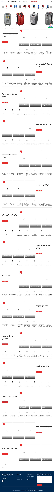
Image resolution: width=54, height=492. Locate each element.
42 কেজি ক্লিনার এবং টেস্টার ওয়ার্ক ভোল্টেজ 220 (46, 407)
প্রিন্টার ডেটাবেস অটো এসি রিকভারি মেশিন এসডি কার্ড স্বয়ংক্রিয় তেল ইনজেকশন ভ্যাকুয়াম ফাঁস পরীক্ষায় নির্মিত (34, 145)
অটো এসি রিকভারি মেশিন (44, 125)
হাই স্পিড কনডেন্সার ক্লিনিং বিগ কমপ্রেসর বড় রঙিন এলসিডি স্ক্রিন (20, 325)
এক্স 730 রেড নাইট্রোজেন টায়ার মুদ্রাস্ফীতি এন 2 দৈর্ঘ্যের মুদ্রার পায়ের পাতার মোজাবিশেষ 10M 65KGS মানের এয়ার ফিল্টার (27, 357)
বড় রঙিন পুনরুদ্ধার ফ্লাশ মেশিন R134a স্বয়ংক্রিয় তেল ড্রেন (41, 174)
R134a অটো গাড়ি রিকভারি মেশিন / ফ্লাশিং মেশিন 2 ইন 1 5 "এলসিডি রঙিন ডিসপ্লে (41, 83)
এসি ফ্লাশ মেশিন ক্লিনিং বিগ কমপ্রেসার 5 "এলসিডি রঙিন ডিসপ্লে (34, 325)
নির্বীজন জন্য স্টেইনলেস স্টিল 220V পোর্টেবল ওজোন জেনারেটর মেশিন (5, 468)
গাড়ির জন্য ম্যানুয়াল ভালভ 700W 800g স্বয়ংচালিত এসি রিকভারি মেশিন (20, 174)
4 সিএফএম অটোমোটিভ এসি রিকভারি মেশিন (18, 256)
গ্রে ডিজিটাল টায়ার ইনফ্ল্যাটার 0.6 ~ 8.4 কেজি (29, 377)
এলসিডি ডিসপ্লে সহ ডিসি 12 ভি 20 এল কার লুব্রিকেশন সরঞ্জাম (18, 437)
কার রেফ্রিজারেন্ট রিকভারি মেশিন (30, 476)
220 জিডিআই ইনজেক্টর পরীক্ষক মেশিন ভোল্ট (35, 407)
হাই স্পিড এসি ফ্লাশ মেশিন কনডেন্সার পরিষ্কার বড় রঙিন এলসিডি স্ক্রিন (48, 295)
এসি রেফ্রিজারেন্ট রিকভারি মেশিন (30, 474)
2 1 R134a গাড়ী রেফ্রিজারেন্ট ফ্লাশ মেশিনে (29, 316)
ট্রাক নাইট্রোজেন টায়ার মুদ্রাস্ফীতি (35, 346)
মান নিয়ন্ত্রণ (18, 477)
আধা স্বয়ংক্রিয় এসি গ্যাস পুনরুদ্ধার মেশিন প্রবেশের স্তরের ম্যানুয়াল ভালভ (20, 235)
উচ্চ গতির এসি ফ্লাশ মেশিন (12, 294)
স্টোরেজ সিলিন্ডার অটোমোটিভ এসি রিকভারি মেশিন (12, 83)
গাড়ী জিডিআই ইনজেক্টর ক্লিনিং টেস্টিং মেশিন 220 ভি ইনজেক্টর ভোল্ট (23, 407)
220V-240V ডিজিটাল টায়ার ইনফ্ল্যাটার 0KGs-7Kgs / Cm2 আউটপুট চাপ (27, 386)
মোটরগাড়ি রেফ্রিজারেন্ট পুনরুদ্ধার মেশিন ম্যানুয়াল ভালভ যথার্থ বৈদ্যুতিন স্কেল (20, 204)
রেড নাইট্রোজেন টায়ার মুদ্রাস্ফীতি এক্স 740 (23, 347)
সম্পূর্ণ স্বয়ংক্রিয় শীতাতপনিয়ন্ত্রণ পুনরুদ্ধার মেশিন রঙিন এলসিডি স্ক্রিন (34, 114)
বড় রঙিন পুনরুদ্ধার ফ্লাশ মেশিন (23, 286)
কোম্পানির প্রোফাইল (19, 474)
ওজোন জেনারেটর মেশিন (9, 449)
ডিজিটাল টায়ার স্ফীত (42, 366)
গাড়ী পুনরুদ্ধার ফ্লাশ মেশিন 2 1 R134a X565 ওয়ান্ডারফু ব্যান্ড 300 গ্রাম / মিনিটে (27, 325)
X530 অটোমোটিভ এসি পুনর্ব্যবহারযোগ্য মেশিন (33, 165)
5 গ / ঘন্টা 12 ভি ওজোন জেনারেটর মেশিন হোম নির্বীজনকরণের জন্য (46, 459)
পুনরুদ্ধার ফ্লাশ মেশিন (42, 306)
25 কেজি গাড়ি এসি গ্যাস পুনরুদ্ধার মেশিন (7, 256)
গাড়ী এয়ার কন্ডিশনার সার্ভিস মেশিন (7, 195)
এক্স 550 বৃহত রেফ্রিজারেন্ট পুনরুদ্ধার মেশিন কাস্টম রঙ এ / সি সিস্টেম (27, 265)
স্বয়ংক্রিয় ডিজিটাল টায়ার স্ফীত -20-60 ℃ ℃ (7, 377)
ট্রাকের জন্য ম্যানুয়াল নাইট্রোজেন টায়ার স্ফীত (46, 347)
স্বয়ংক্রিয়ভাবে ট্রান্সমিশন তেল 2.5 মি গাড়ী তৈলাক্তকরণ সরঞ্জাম (7, 437)
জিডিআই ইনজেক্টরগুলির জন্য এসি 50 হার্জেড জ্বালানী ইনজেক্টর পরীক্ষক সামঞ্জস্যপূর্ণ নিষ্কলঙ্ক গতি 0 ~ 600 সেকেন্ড (34, 417)
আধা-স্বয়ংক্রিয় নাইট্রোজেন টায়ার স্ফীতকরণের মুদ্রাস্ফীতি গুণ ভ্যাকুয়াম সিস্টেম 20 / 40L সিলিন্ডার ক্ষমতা (20, 357)
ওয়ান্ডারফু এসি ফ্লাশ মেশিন (45, 286)
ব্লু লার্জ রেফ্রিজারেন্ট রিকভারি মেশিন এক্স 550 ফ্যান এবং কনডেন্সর (20, 265)
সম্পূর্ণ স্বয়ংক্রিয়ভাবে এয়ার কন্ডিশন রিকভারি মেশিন (23, 105)
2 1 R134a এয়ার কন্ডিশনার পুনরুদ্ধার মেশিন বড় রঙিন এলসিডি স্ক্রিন (41, 114)
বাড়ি (2, 28)
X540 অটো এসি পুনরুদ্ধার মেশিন (35, 44)
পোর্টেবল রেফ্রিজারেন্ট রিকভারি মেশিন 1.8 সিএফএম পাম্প (46, 165)
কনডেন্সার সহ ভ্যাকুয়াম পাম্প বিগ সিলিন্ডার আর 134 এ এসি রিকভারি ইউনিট (48, 204)
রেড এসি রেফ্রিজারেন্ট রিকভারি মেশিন (18, 316)
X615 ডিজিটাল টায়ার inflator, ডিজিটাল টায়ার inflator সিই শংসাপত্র (20, 386)
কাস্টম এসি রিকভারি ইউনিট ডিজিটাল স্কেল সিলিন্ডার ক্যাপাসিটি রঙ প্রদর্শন (27, 204)
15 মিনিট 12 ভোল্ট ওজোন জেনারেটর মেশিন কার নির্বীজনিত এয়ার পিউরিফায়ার (35, 459)
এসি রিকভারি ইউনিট (42, 185)
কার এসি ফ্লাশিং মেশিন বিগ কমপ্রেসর (35, 286)
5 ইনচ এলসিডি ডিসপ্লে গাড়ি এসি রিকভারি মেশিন (46, 105)
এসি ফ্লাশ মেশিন (6, 276)
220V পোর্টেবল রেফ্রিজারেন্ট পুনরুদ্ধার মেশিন (18, 74)
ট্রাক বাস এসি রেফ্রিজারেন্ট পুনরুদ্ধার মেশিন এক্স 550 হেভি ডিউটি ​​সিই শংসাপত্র (34, 265)
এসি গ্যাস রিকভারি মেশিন (9, 215)
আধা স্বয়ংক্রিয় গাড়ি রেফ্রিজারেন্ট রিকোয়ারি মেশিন (6, 74)
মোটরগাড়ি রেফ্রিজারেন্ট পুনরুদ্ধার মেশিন (46, 44)
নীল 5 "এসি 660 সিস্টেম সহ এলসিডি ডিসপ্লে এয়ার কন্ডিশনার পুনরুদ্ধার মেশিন (48, 114)
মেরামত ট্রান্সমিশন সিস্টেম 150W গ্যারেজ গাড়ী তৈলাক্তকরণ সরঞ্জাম (29, 437)
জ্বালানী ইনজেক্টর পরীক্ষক (9, 397)
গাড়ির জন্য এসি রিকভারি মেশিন (23, 44)
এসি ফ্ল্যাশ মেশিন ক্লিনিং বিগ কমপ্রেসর (7, 316)
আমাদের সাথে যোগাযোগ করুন (20, 479)
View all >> (39, 72)
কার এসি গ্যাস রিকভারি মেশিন (28, 195)
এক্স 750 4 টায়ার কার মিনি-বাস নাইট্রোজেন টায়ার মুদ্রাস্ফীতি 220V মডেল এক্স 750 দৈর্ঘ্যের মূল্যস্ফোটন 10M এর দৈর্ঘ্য (41, 357)
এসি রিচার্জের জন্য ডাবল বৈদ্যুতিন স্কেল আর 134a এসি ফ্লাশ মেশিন (34, 295)
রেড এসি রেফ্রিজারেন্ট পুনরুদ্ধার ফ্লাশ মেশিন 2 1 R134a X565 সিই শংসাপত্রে (41, 325)
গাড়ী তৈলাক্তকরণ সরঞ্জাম (44, 427)
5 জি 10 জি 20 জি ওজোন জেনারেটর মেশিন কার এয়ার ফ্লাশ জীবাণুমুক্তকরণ (24, 459)
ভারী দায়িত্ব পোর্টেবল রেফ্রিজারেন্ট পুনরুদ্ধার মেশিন (29, 256)
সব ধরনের (28, 479)
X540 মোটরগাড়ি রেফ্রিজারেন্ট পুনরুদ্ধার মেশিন (23, 165)
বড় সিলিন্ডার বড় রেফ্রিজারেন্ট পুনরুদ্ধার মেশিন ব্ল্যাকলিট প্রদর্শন (41, 265)
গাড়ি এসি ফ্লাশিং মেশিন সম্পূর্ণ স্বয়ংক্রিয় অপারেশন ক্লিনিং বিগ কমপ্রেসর (41, 295)
